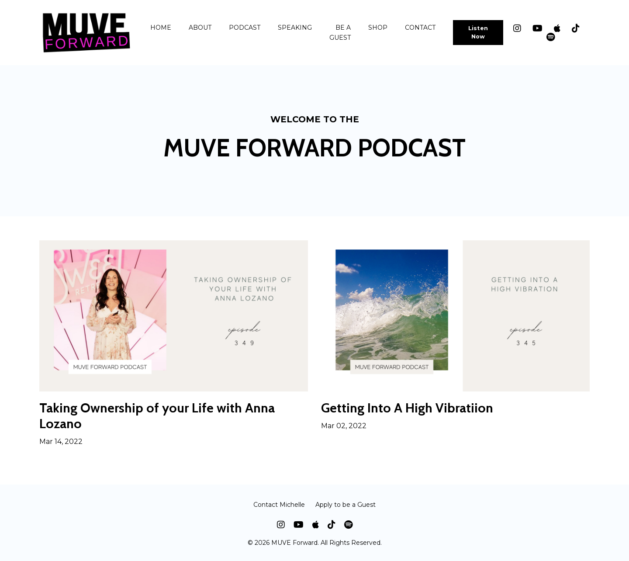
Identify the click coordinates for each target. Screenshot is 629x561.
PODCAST (244, 27)
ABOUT (200, 27)
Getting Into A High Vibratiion (407, 408)
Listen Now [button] (478, 32)
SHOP (377, 27)
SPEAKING (295, 27)
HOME (160, 27)
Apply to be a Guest (345, 505)
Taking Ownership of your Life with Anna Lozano (157, 416)
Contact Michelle (279, 505)
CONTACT (420, 27)
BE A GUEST (340, 32)
